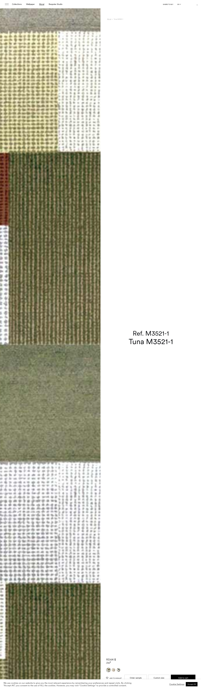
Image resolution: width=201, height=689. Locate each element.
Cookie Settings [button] (176, 684)
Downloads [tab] (112, 654)
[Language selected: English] (179, 4)
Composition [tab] (112, 648)
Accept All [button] (191, 684)
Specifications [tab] (113, 645)
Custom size (159, 591)
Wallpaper (30, 4)
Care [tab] (109, 651)
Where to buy (168, 4)
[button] (95, 349)
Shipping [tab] (111, 657)
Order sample (136, 591)
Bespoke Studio (55, 4)
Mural (41, 4)
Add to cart (183, 591)
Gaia (146, 645)
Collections (17, 4)
